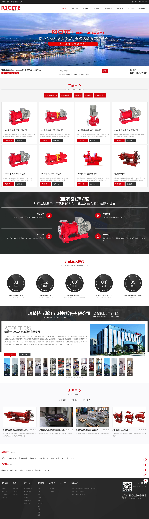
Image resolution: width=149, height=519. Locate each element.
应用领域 (108, 8)
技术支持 (86, 400)
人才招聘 (130, 8)
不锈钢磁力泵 (68, 74)
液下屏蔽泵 (50, 458)
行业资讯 (74, 400)
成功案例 (119, 8)
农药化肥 (40, 503)
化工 (16, 470)
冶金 (38, 509)
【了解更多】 (68, 344)
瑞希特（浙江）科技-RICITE (65, 458)
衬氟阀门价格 (23, 458)
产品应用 (51, 491)
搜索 (104, 71)
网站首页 (64, 8)
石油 (11, 470)
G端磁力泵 (27, 500)
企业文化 (4, 491)
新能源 (39, 497)
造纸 (38, 500)
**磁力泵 (46, 470)
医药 (21, 470)
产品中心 (97, 8)
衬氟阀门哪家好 (12, 458)
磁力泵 (3, 458)
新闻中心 (86, 8)
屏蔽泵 (83, 74)
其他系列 (27, 503)
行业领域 (51, 488)
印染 (38, 512)
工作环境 (10, 354)
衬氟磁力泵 (77, 74)
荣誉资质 (24, 354)
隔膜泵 (87, 74)
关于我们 (75, 8)
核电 (38, 515)
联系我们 (142, 8)
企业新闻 (62, 400)
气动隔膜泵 (41, 458)
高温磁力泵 (38, 470)
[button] (66, 377)
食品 (38, 506)
